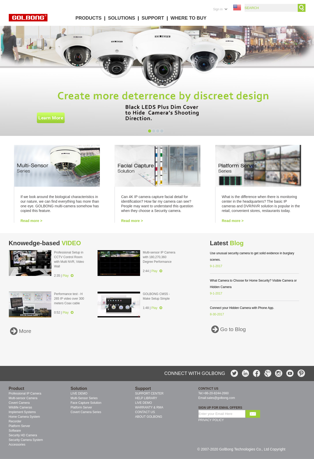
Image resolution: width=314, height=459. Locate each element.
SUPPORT (153, 18)
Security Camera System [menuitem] (26, 440)
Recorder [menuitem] (15, 421)
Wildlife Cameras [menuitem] (20, 407)
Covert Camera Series (86, 412)
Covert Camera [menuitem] (19, 403)
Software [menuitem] (15, 430)
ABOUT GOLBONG (148, 417)
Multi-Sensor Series (84, 398)
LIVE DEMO (79, 393)
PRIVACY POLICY (211, 420)
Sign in (218, 9)
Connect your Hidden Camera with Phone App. (242, 308)
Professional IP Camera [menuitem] (25, 393)
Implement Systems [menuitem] (22, 412)
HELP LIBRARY (146, 398)
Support (143, 388)
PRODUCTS (89, 18)
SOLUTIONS (121, 18)
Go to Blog (232, 329)
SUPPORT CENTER (149, 393)
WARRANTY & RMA (149, 407)
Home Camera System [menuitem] (24, 417)
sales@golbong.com (221, 398)
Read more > (31, 221)
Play (68, 275)
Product (16, 388)
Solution (79, 388)
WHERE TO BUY (189, 18)
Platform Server (81, 407)
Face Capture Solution (86, 403)
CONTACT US (145, 412)
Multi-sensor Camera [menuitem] (23, 398)
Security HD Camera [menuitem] (23, 435)
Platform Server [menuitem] (19, 426)
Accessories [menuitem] (17, 444)
